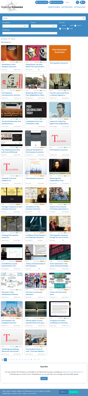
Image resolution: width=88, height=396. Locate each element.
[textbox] (29, 33)
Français (64, 28)
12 (38, 359)
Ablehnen (63, 392)
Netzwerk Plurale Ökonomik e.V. (73, 372)
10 (31, 359)
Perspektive (6, 22)
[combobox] (29, 33)
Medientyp (6, 30)
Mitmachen (79, 7)
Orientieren (54, 7)
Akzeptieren (74, 392)
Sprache (62, 22)
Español (79, 25)
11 (34, 359)
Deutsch (64, 25)
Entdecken (67, 7)
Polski (71, 28)
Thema (33, 22)
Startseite (4, 39)
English (72, 25)
